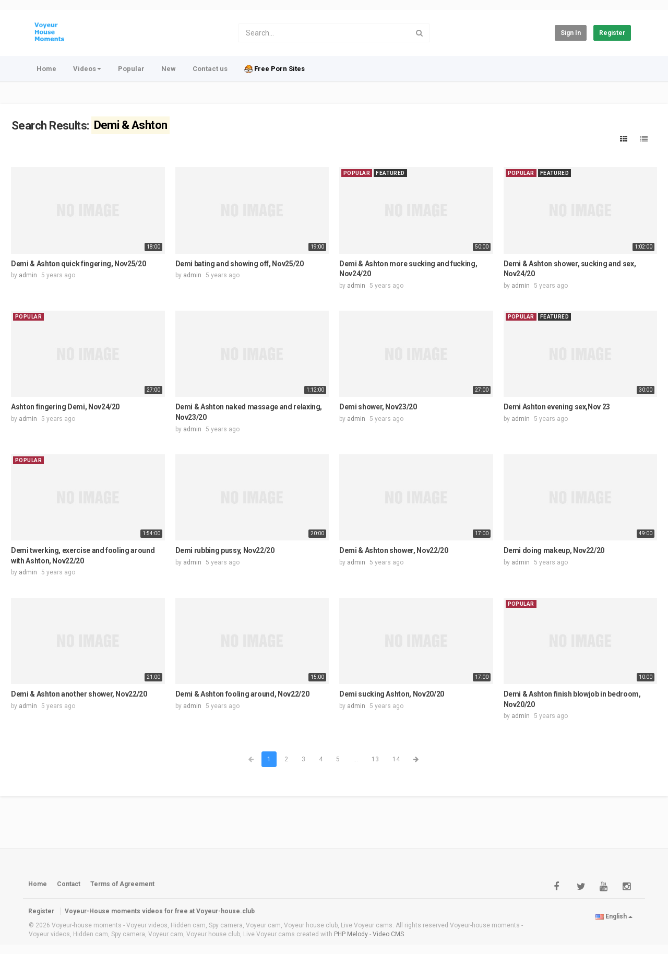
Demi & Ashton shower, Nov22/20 (393, 550)
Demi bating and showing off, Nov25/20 (239, 264)
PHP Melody (351, 934)
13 (375, 759)
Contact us (210, 69)
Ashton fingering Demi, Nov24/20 (65, 407)
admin (28, 275)
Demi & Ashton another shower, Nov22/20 (79, 694)
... (355, 759)
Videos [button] (87, 69)
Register (612, 33)
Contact (68, 884)
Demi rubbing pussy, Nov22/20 (225, 550)
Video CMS (388, 934)
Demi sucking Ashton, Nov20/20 (391, 694)
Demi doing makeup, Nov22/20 (554, 550)
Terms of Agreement (122, 884)
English (614, 916)
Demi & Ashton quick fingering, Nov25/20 (78, 264)
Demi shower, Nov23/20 (378, 407)
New (168, 69)
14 (396, 759)
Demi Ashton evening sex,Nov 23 (557, 407)
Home (46, 69)
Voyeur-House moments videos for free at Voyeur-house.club (160, 911)
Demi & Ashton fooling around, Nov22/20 (242, 694)
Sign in (570, 33)
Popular (131, 69)
